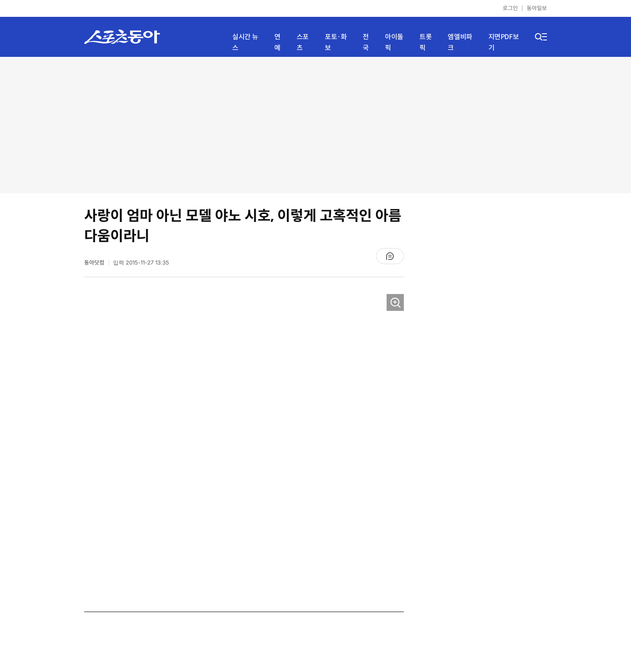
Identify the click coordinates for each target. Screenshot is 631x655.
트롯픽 (425, 42)
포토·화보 (336, 42)
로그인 (510, 8)
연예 (277, 42)
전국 (366, 42)
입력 (141, 262)
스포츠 (303, 42)
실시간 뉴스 (245, 42)
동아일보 (537, 8)
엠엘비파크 (460, 42)
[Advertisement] (315, 124)
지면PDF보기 (503, 42)
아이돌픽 (394, 42)
